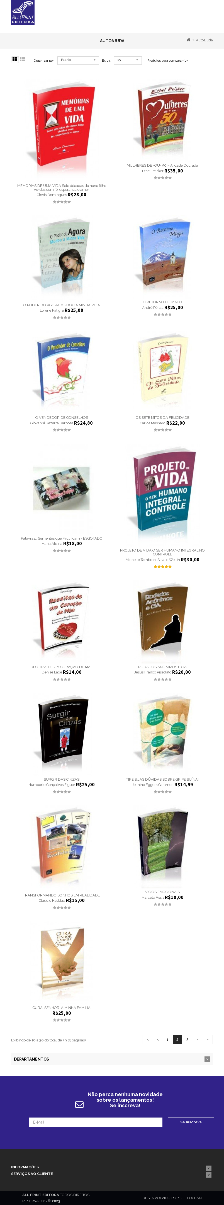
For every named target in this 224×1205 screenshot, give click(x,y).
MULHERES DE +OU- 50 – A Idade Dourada (162, 165)
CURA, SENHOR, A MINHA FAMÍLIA (62, 1008)
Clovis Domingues (52, 195)
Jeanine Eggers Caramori (153, 785)
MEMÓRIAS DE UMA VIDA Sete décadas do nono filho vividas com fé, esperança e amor (61, 188)
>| (207, 1039)
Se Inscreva (191, 1122)
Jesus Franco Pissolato (152, 672)
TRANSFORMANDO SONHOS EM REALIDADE (61, 895)
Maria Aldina (52, 544)
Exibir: (106, 60)
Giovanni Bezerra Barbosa (51, 423)
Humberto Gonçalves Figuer (51, 785)
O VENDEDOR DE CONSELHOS (61, 417)
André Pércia (153, 307)
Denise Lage (52, 672)
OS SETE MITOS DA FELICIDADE (162, 417)
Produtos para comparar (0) (167, 60)
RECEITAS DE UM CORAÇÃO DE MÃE (62, 667)
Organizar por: (44, 60)
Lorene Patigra (52, 311)
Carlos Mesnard (152, 423)
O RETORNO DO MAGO (162, 302)
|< (147, 1039)
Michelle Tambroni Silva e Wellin (153, 560)
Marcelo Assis (153, 897)
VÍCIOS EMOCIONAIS (162, 892)
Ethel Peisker (153, 171)
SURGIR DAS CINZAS (61, 779)
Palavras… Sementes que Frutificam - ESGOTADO (62, 538)
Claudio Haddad (52, 901)
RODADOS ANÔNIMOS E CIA (162, 667)
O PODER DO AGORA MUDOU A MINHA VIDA (61, 305)
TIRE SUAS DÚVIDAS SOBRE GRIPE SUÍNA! (162, 779)
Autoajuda (204, 40)
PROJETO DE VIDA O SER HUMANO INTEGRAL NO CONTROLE (162, 552)
